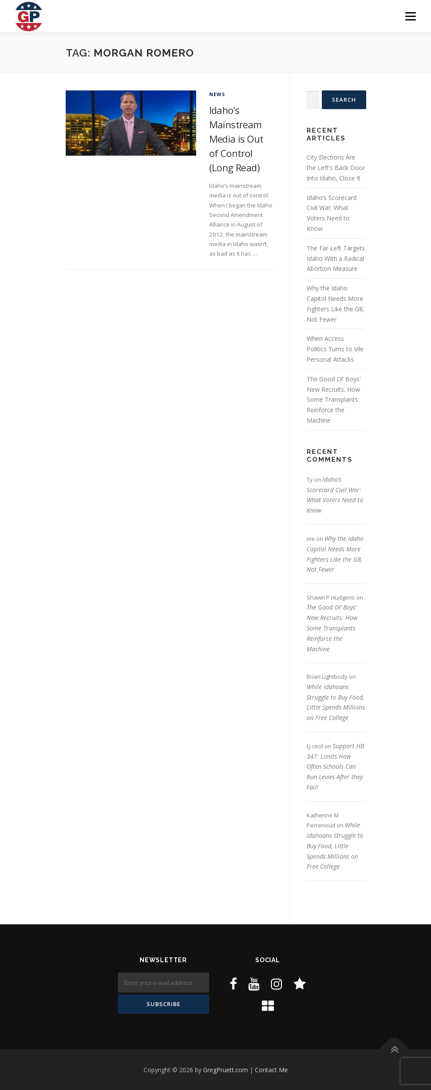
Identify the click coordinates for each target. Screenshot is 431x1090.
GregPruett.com (225, 1070)
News (217, 94)
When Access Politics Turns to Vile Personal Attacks (335, 348)
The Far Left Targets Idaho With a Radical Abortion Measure (336, 258)
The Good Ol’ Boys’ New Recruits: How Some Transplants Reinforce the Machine (334, 399)
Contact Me (271, 1070)
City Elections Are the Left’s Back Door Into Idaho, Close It (336, 167)
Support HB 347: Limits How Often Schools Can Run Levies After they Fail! (335, 766)
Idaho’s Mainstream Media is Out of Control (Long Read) (236, 138)
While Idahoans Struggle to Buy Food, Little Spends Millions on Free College (335, 845)
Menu (410, 16)
